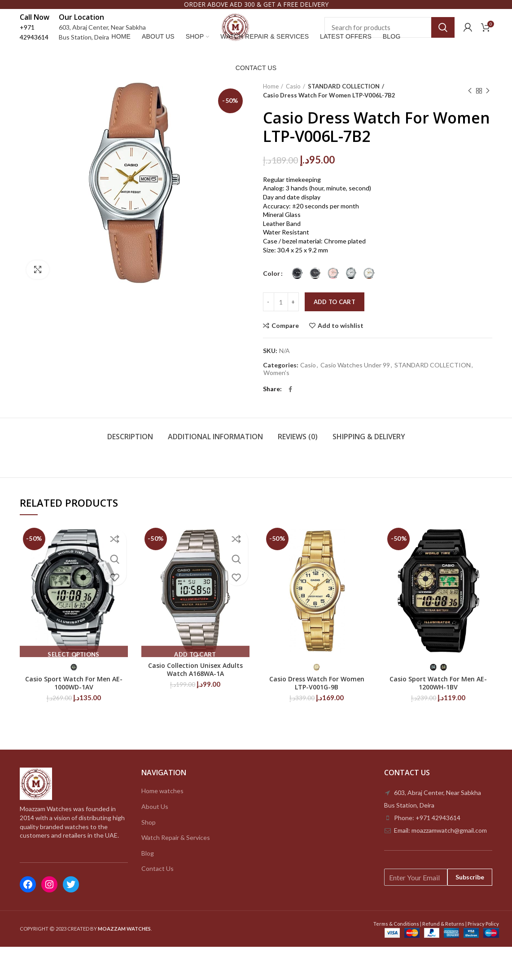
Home (271, 106)
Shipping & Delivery (369, 457)
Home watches (162, 811)
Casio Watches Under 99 (355, 385)
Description (130, 457)
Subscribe (469, 897)
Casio (293, 106)
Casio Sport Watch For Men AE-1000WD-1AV (74, 703)
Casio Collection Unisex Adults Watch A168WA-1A (195, 690)
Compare (285, 346)
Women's (276, 393)
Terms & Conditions (396, 944)
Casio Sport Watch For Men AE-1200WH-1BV (438, 703)
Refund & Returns (443, 944)
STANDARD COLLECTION (342, 106)
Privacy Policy (483, 944)
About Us (154, 826)
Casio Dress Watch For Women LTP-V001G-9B (316, 703)
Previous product (470, 111)
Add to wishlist (340, 346)
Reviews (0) (298, 457)
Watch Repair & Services (175, 857)
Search (443, 36)
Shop (148, 842)
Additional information (215, 457)
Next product (487, 111)
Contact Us (157, 889)
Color (271, 293)
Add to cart (334, 322)
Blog (147, 873)
